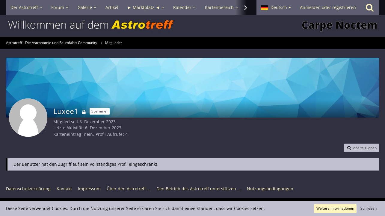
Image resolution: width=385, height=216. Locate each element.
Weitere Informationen (335, 208)
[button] (275, 7)
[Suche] (369, 7)
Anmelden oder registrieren (328, 7)
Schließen (368, 208)
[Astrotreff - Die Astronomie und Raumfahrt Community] (192, 25)
